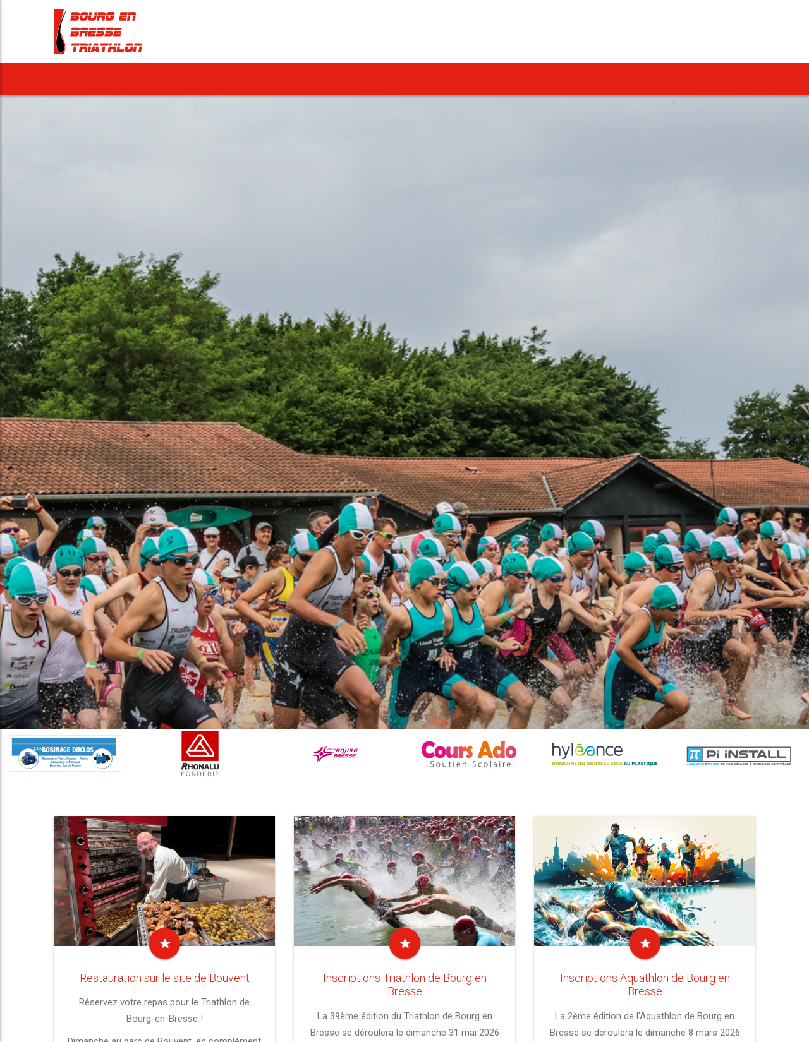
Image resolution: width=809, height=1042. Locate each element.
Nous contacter (709, 78)
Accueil (82, 79)
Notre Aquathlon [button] (347, 78)
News (137, 79)
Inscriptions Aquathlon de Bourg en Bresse (645, 984)
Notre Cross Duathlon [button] (454, 78)
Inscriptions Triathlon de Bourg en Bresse (405, 984)
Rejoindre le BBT (630, 78)
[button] (230, 79)
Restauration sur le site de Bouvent (165, 978)
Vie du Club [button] (551, 78)
